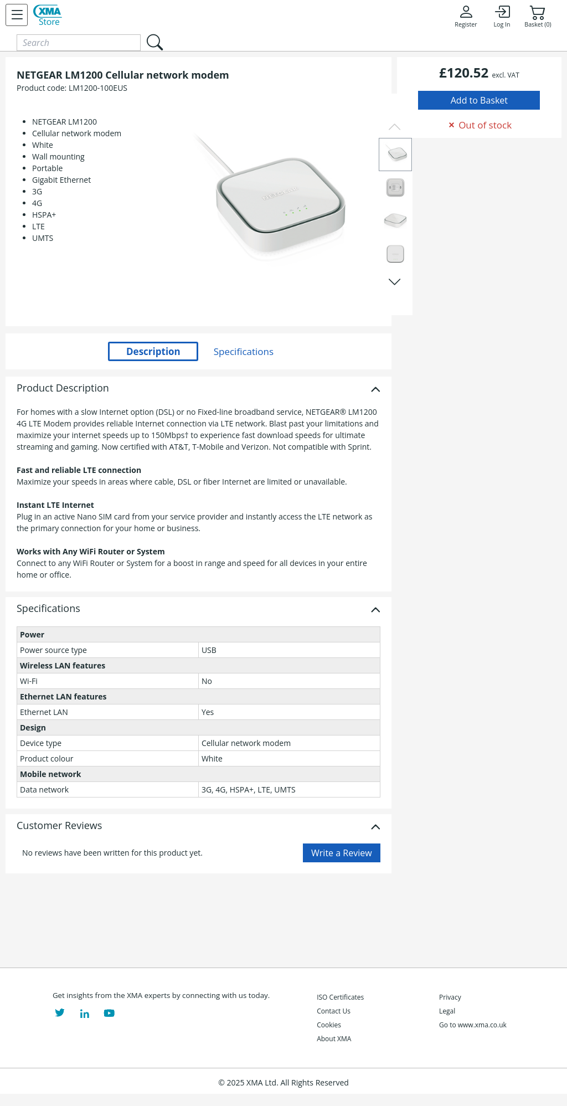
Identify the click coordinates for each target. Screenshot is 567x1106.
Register (466, 16)
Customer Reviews (59, 826)
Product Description (63, 388)
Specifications (48, 609)
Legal (447, 1011)
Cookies (329, 1025)
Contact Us (333, 1011)
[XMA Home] (47, 15)
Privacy (450, 997)
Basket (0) (537, 16)
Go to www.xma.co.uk (473, 1025)
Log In (501, 16)
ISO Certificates (340, 997)
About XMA (334, 1038)
